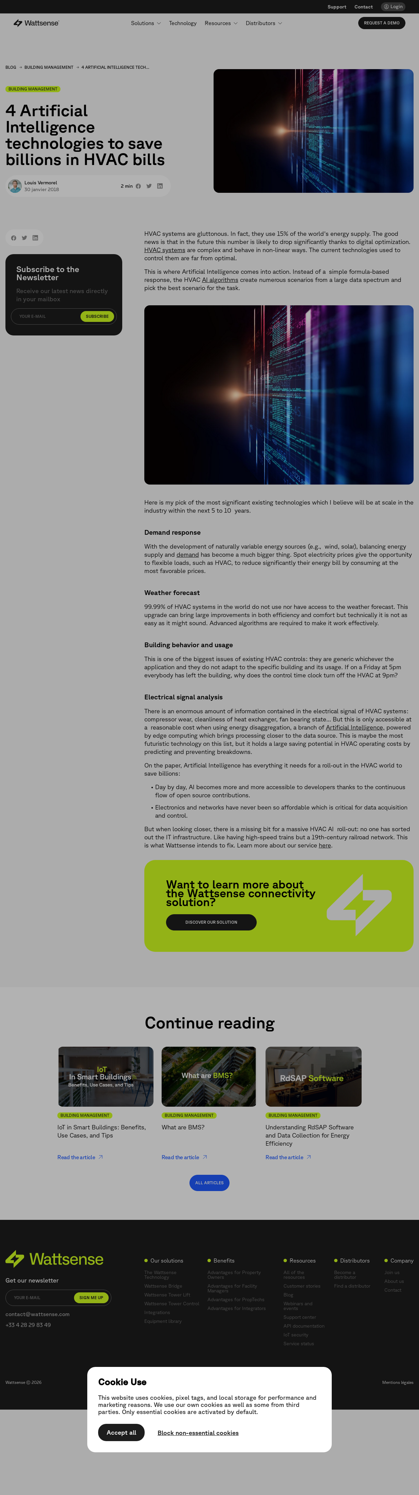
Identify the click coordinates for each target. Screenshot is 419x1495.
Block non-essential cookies (198, 1433)
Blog (10, 67)
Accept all (121, 1432)
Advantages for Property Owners (234, 1274)
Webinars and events (298, 1306)
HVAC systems (164, 249)
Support (337, 6)
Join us (392, 1272)
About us (394, 1281)
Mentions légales (398, 1382)
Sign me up (91, 1297)
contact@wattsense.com (37, 1314)
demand (188, 554)
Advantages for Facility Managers (232, 1288)
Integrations (157, 1312)
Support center (300, 1317)
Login (396, 6)
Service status (299, 1343)
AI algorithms (220, 279)
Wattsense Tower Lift (167, 1294)
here (325, 845)
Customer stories (302, 1286)
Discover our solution (211, 922)
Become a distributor (345, 1274)
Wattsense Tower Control (171, 1303)
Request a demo (382, 23)
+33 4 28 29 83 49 (28, 1325)
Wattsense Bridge (163, 1286)
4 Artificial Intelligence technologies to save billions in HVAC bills (115, 67)
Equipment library (163, 1321)
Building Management (48, 67)
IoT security (296, 1334)
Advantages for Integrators (236, 1308)
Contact (363, 6)
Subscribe (97, 316)
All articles (209, 1183)
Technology (183, 23)
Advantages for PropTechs (236, 1299)
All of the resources (294, 1274)
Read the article (80, 1157)
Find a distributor (352, 1286)
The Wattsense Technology (160, 1274)
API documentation (304, 1326)
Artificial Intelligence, (355, 727)
